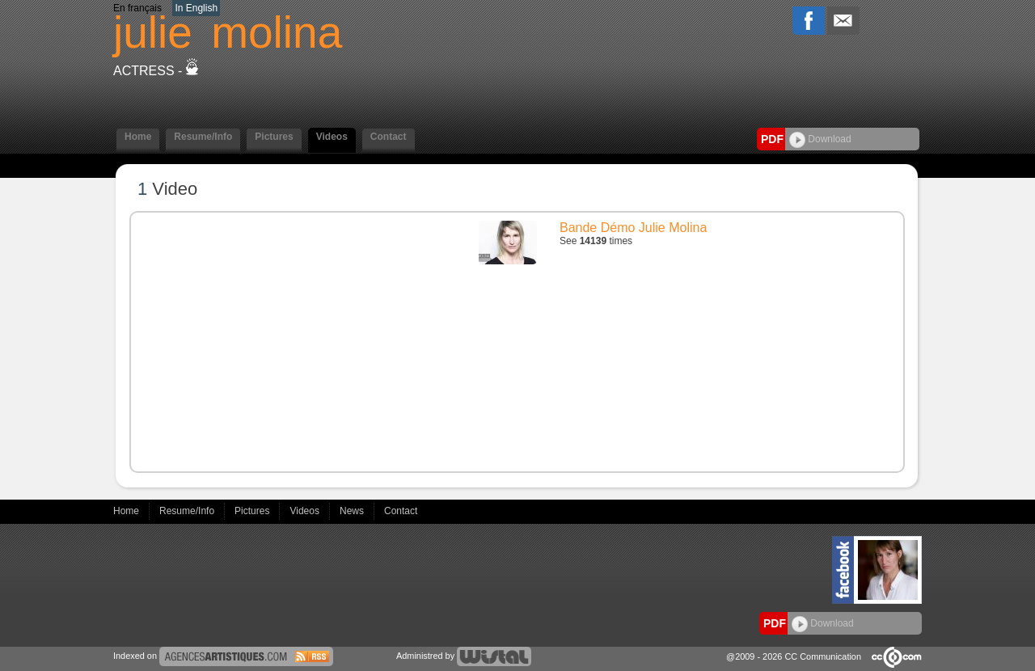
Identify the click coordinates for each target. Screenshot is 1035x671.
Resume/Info (203, 136)
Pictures (274, 136)
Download (820, 139)
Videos (332, 136)
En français (137, 8)
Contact (388, 136)
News (353, 511)
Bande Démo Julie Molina (633, 227)
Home (138, 136)
